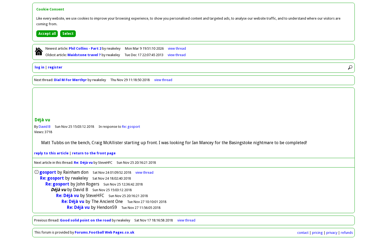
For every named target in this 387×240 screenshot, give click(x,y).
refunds (347, 233)
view (177, 48)
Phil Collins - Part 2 (85, 48)
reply (51, 153)
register (55, 67)
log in (39, 67)
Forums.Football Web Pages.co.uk (104, 232)
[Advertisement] (193, 103)
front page (94, 153)
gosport (48, 172)
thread (144, 172)
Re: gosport (131, 127)
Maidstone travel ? (84, 55)
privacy (331, 233)
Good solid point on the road (85, 220)
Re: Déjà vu (83, 163)
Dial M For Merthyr (70, 80)
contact (303, 233)
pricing (317, 233)
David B (45, 127)
